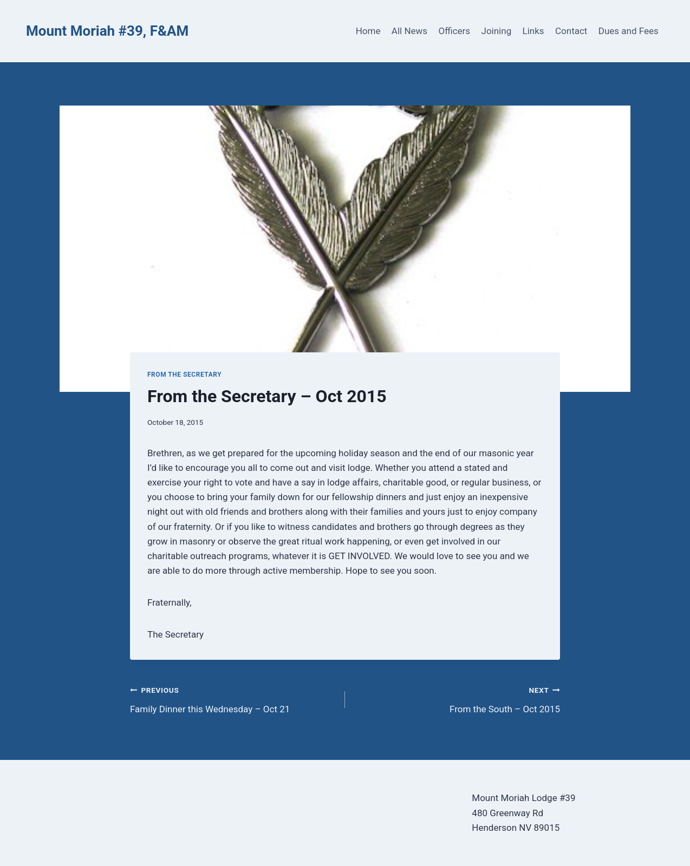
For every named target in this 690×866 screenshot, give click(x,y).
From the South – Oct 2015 (457, 698)
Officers (454, 30)
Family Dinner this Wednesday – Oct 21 (233, 698)
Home (368, 30)
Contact (571, 30)
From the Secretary (184, 374)
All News (409, 30)
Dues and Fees (628, 30)
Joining (496, 30)
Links (533, 30)
